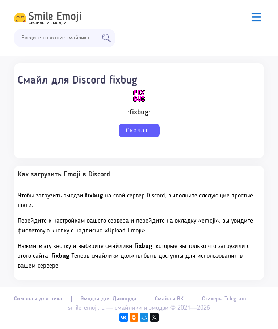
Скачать (139, 130)
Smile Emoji (55, 17)
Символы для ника (38, 299)
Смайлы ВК (169, 299)
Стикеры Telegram (224, 299)
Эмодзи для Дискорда (108, 299)
